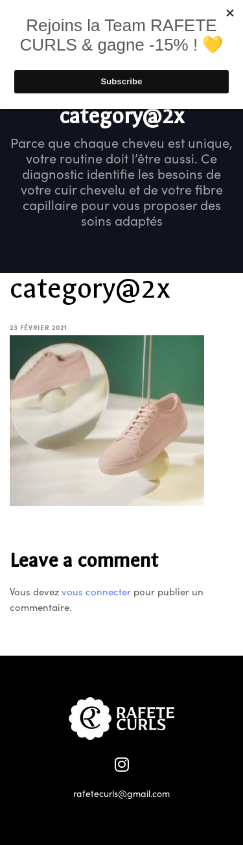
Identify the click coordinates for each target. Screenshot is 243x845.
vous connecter (96, 591)
